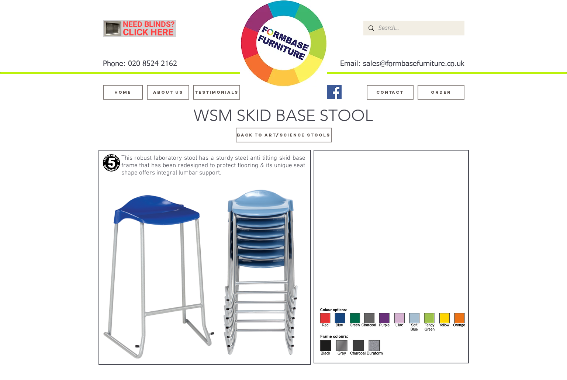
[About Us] (168, 92)
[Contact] (390, 92)
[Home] (123, 92)
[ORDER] (441, 92)
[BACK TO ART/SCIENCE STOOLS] (284, 135)
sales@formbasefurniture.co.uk (413, 64)
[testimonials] (216, 92)
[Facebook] (334, 92)
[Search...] (413, 28)
